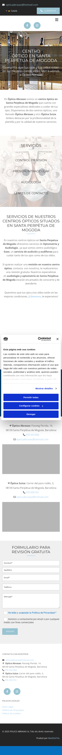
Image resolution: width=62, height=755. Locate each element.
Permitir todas (31, 397)
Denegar (31, 414)
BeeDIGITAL (54, 738)
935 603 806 (32, 434)
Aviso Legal (7, 706)
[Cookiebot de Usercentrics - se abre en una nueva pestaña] (38, 339)
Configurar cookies (31, 405)
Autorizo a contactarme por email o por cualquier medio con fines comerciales (31, 621)
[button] (48, 11)
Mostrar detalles (44, 388)
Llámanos (35, 296)
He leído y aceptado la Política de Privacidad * (32, 612)
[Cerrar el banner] (57, 339)
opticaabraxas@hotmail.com (22, 4)
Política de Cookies (11, 713)
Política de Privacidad (13, 710)
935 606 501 (32, 492)
